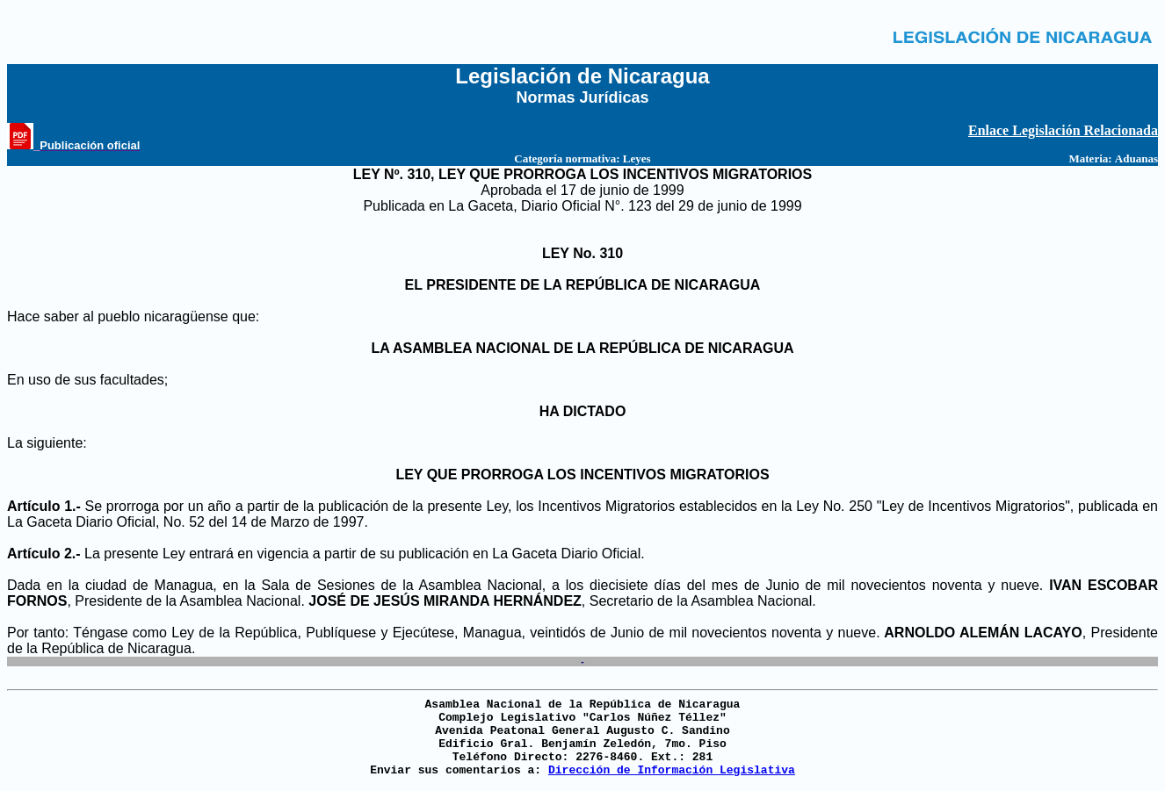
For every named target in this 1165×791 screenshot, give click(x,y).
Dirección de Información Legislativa (671, 770)
